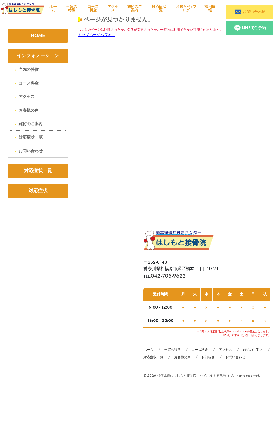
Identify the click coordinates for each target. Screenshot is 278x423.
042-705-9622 (168, 275)
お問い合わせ (31, 151)
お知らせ (208, 357)
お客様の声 (29, 110)
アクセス (113, 8)
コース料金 (93, 8)
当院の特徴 (71, 8)
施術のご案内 (134, 8)
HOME (38, 35)
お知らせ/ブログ (186, 8)
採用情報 (209, 8)
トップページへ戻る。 (96, 35)
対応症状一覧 (159, 8)
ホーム (53, 8)
